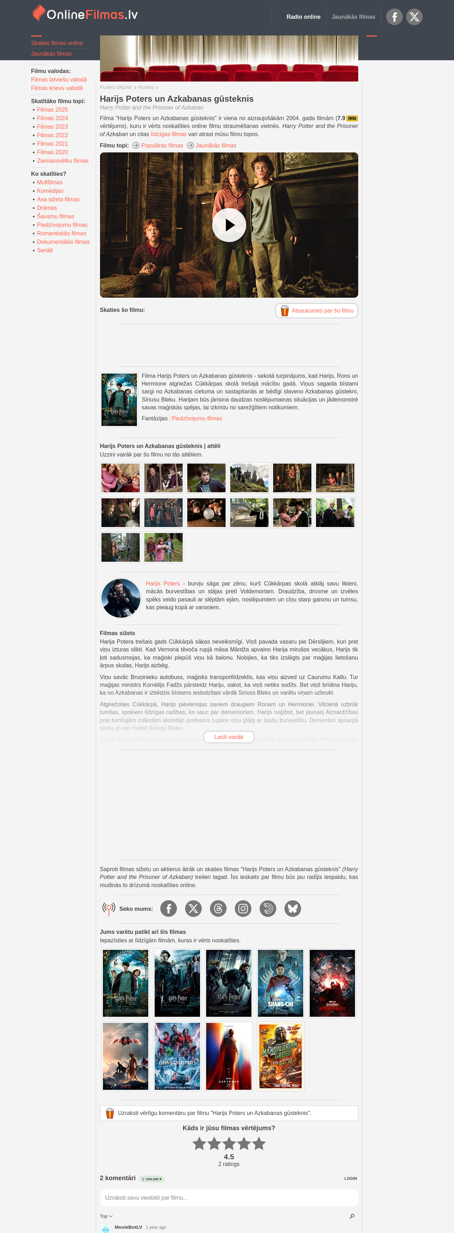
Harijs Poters (163, 584)
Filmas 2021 (52, 144)
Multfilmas (50, 182)
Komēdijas (50, 191)
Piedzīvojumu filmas (62, 225)
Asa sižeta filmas (58, 199)
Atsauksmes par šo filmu (323, 311)
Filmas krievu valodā (57, 88)
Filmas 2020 (52, 152)
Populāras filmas (162, 145)
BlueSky (293, 909)
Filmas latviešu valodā (59, 80)
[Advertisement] (394, 147)
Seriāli (45, 250)
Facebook (394, 17)
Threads (219, 909)
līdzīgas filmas (169, 134)
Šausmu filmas (55, 216)
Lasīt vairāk (229, 737)
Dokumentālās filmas (63, 242)
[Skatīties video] (229, 225)
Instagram (244, 909)
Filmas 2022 (52, 135)
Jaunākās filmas (354, 17)
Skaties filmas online (57, 43)
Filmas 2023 (52, 127)
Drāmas (47, 208)
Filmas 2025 (52, 110)
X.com (414, 17)
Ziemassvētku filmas (63, 161)
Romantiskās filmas (62, 233)
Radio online (304, 17)
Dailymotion (268, 909)
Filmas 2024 (52, 118)
